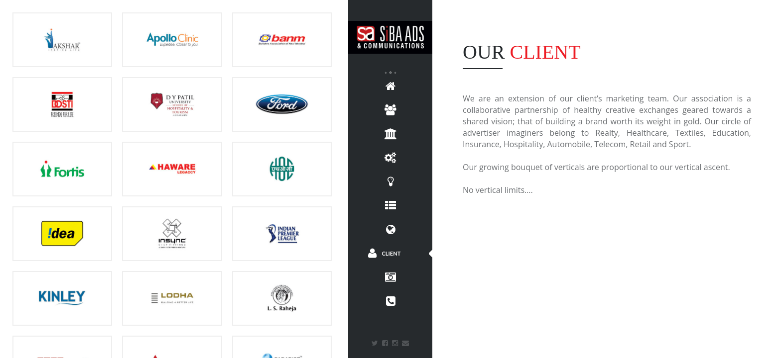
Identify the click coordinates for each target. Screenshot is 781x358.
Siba (390, 37)
